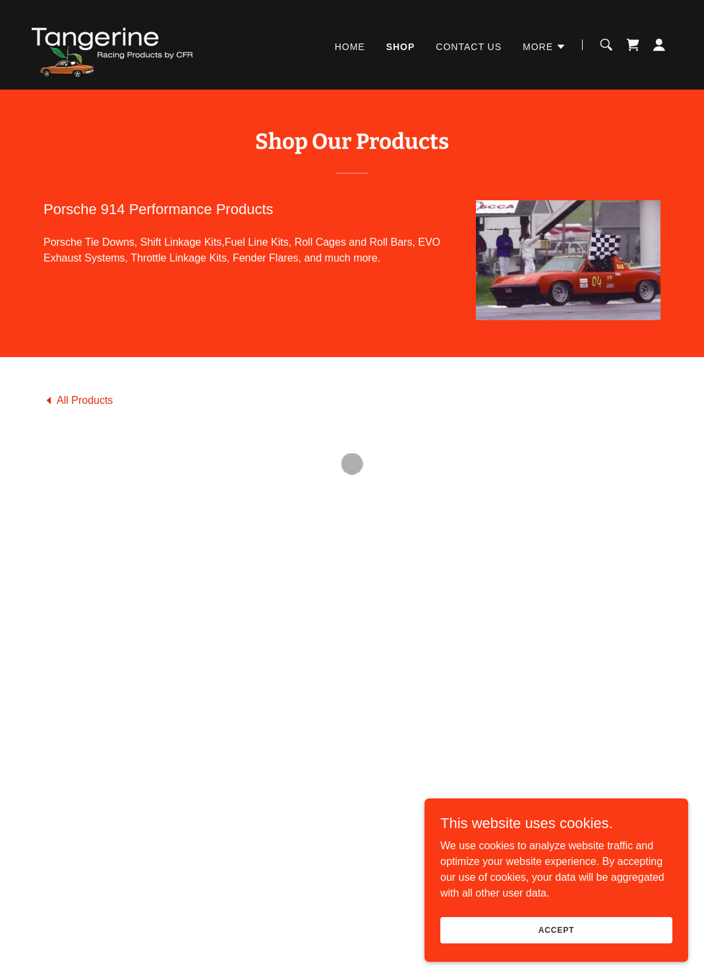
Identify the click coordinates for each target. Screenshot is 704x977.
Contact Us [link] (469, 45)
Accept (556, 948)
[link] (109, 42)
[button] (544, 45)
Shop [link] (400, 45)
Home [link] (350, 45)
